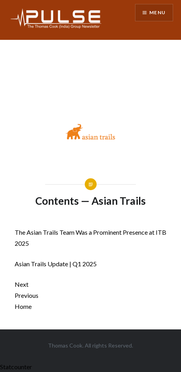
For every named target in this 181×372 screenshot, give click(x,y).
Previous (26, 295)
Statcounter (16, 366)
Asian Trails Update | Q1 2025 (56, 263)
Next (22, 284)
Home (23, 306)
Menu (157, 12)
